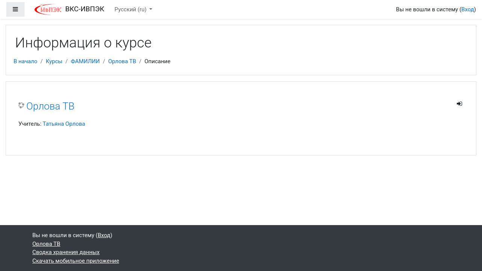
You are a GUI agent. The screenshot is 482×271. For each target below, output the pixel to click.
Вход (467, 9)
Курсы (54, 61)
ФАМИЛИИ (85, 61)
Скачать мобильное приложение (75, 260)
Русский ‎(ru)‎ (131, 9)
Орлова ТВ (122, 61)
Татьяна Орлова (64, 123)
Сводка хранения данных (66, 252)
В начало (25, 61)
